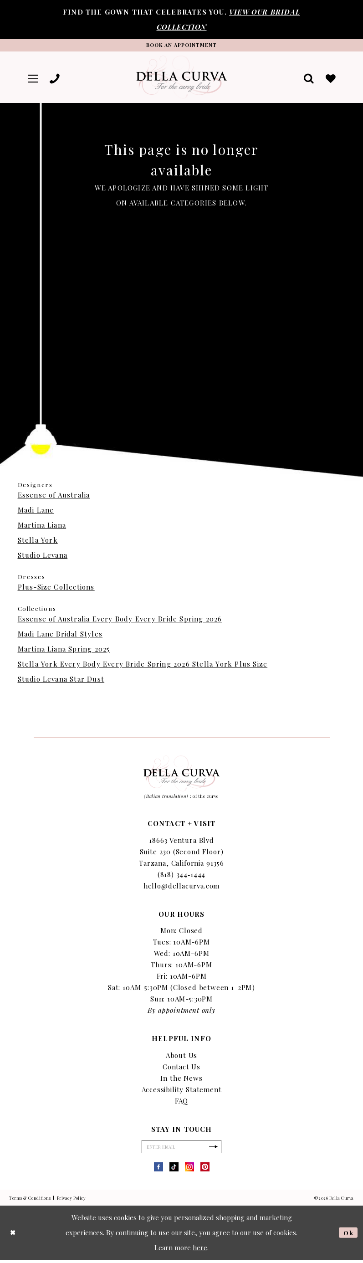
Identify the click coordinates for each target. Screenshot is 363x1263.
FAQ (181, 1102)
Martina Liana (42, 526)
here (200, 1250)
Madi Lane (36, 511)
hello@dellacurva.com (181, 887)
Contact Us (181, 1068)
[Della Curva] (181, 79)
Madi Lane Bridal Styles (60, 635)
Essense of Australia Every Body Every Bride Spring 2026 (120, 620)
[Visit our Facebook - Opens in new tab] (158, 1170)
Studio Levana (43, 556)
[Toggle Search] (307, 79)
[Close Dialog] (13, 1236)
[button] (34, 79)
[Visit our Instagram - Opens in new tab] (189, 1170)
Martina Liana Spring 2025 (64, 650)
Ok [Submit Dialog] (348, 1235)
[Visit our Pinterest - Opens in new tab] (205, 1170)
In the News (181, 1079)
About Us (182, 1057)
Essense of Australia (54, 496)
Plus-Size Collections (56, 588)
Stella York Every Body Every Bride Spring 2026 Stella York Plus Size (143, 665)
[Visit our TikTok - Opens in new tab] (174, 1170)
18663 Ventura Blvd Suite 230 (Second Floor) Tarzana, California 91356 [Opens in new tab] (181, 853)
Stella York (38, 541)
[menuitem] (34, 79)
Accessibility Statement (182, 1091)
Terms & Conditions (30, 1201)
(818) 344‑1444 (182, 876)
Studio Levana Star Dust (61, 680)
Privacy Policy (71, 1201)
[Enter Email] (182, 1149)
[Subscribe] (217, 1149)
